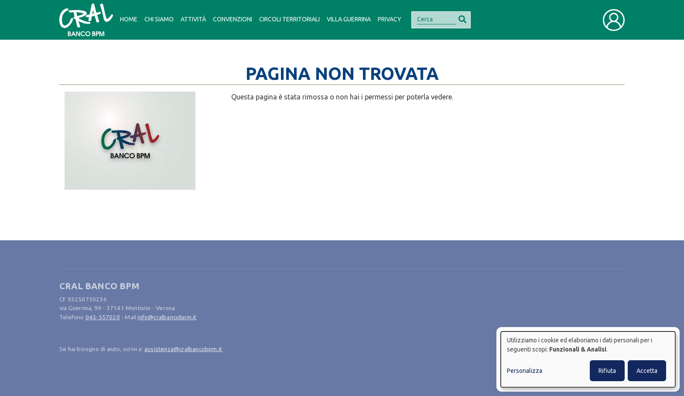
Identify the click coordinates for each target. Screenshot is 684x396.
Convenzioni (232, 19)
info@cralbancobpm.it (166, 317)
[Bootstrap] (86, 19)
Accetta (646, 370)
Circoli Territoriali (289, 19)
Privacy (389, 19)
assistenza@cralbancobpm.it (183, 348)
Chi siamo (159, 19)
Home (128, 19)
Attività (193, 19)
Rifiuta (607, 370)
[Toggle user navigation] (614, 20)
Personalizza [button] (524, 370)
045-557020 (103, 317)
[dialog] (588, 359)
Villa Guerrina (349, 19)
